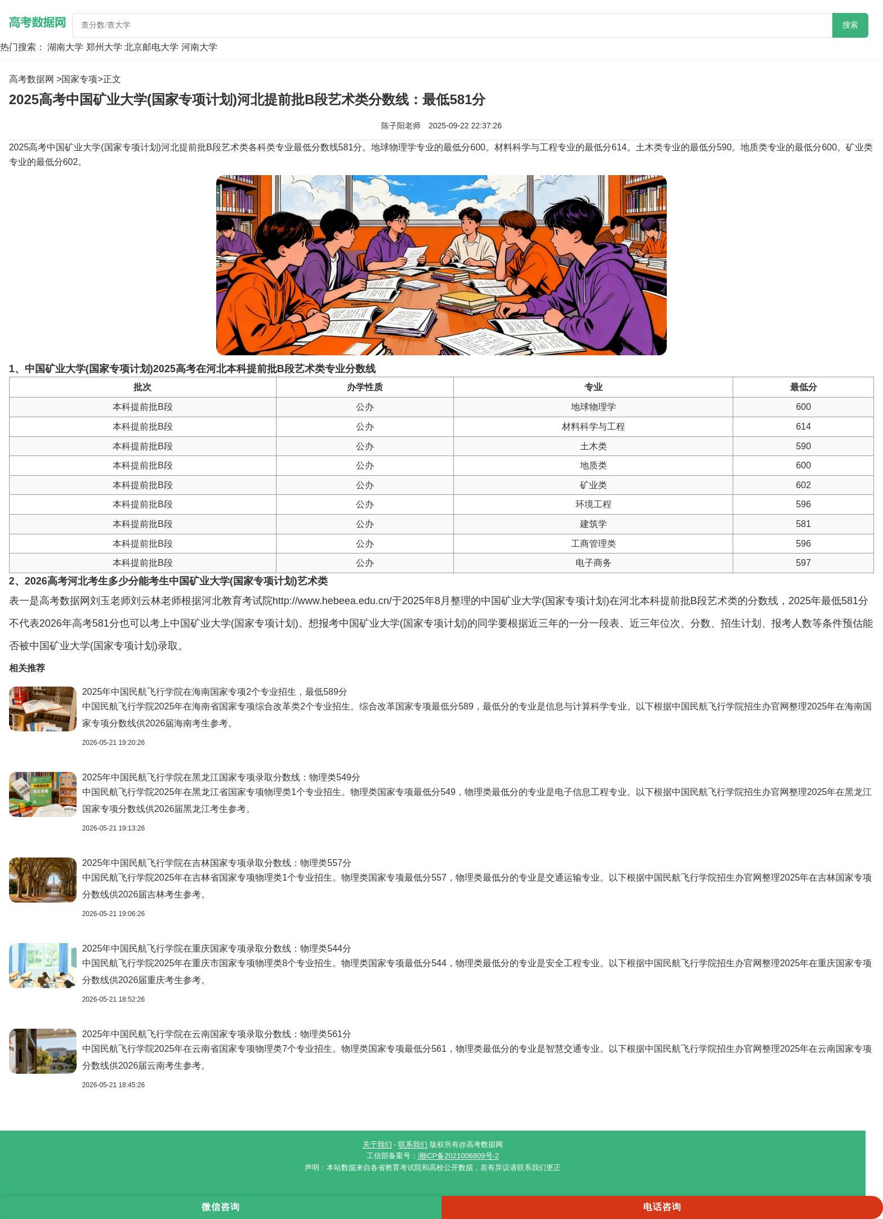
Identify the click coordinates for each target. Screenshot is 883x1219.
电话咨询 (662, 1207)
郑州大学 (104, 47)
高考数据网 (31, 79)
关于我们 (377, 1144)
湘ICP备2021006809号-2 (459, 1155)
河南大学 (199, 47)
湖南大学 (65, 47)
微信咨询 (221, 1207)
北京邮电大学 (151, 47)
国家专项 (79, 79)
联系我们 (412, 1144)
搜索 (850, 25)
